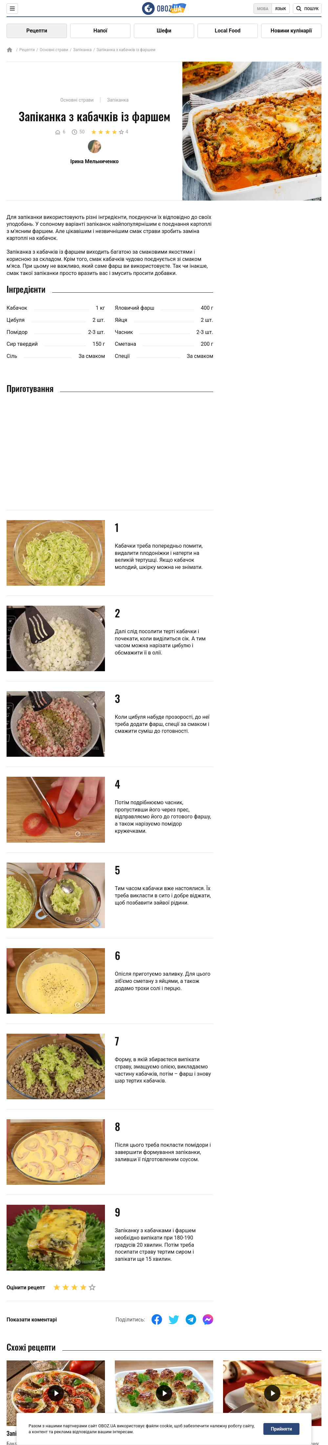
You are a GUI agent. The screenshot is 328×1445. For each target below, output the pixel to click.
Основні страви (54, 50)
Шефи (164, 31)
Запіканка (82, 50)
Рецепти (36, 31)
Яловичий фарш (134, 308)
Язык (280, 9)
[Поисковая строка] (307, 8)
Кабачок (17, 308)
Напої (100, 31)
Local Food (227, 31)
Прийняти (281, 1429)
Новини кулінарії (291, 31)
